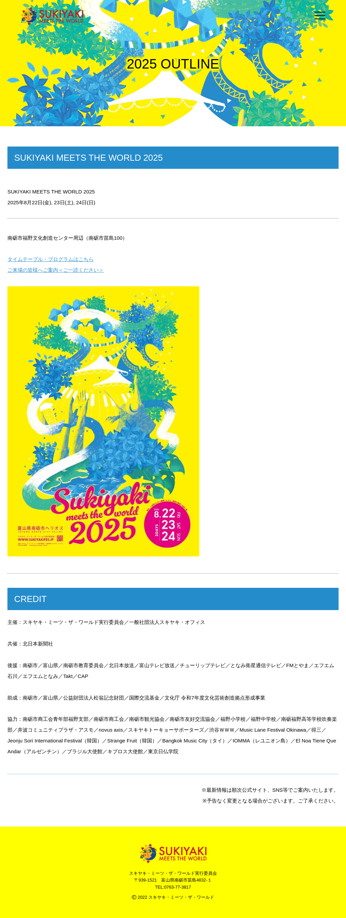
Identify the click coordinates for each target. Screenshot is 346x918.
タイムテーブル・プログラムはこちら (50, 259)
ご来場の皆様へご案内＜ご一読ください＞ (55, 270)
